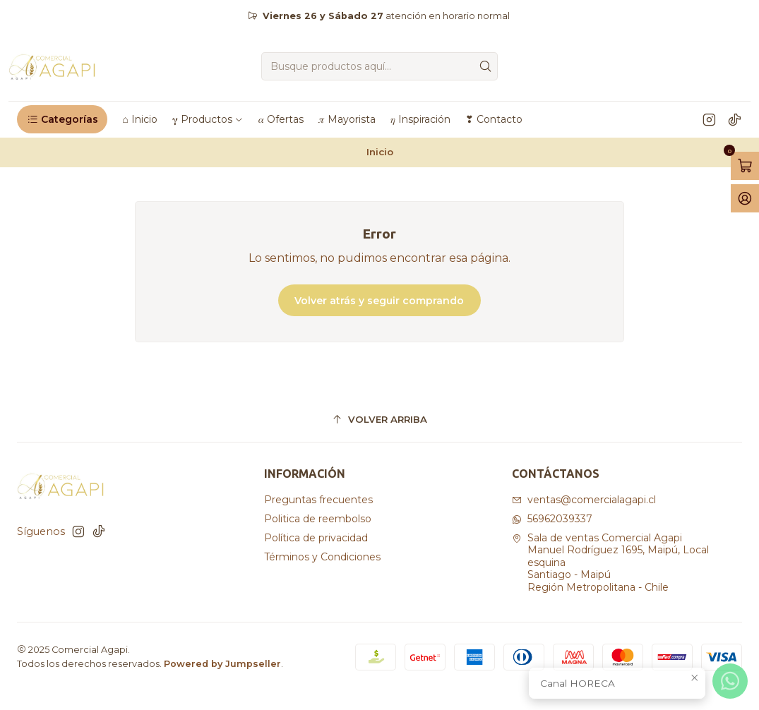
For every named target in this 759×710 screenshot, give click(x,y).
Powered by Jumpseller (222, 663)
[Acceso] (745, 198)
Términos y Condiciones (322, 556)
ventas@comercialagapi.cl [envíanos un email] (584, 499)
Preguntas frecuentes (318, 499)
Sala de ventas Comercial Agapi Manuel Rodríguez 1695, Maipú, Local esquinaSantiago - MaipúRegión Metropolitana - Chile (610, 562)
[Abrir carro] (745, 166)
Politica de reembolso (317, 518)
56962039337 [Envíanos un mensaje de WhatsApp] (552, 518)
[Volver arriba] (379, 419)
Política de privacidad (316, 537)
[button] (62, 119)
